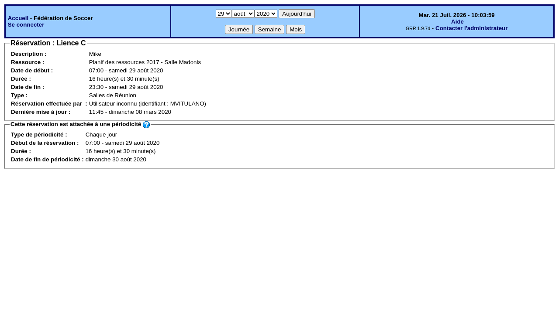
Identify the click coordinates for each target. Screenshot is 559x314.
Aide (457, 21)
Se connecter (26, 24)
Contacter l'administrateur (471, 28)
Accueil (18, 18)
